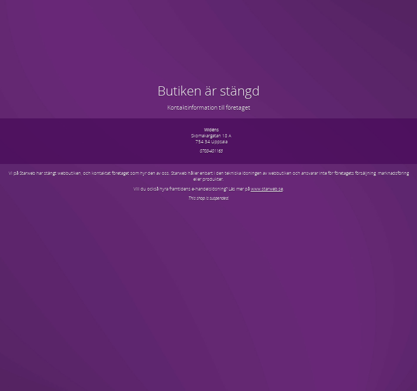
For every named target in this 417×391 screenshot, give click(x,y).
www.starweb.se (267, 189)
